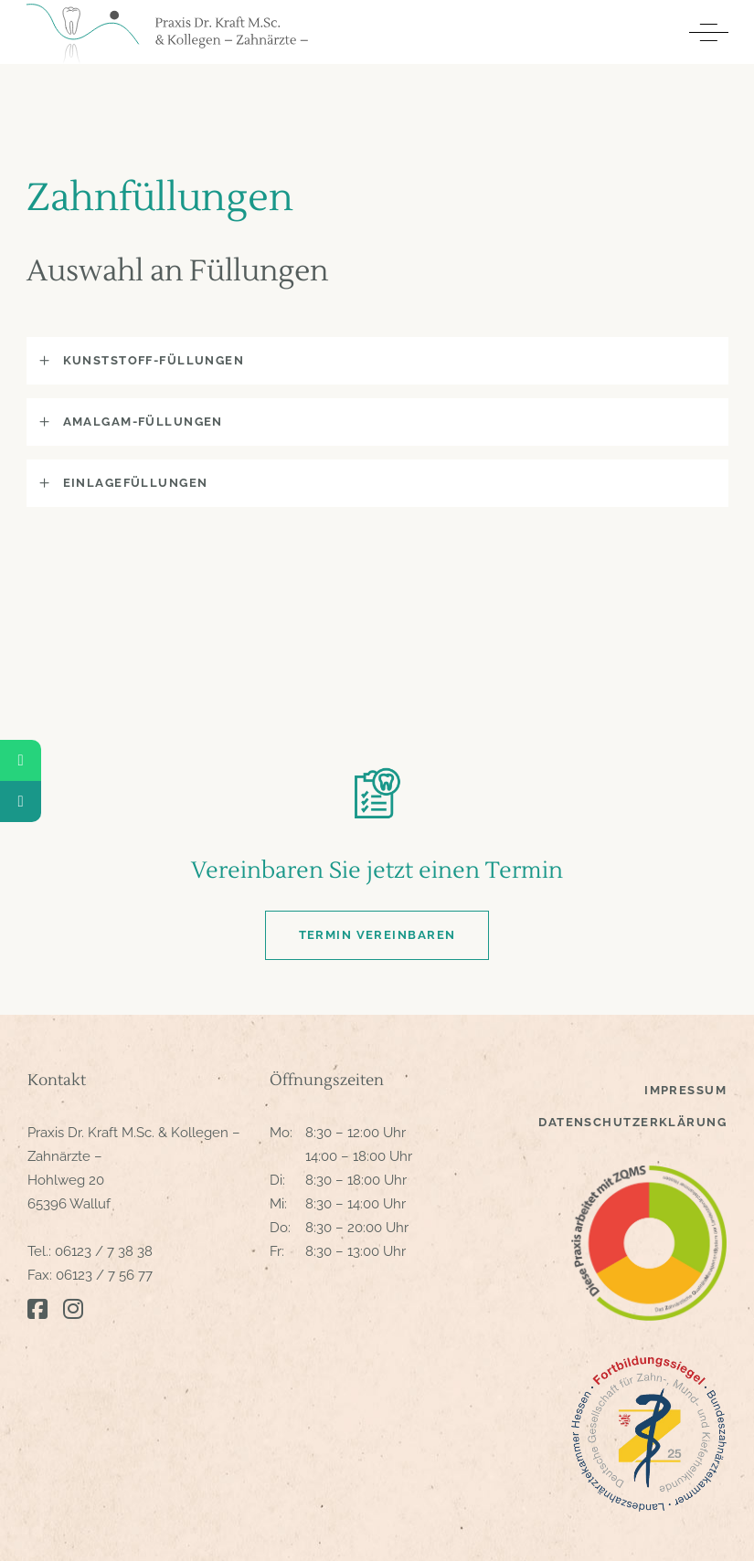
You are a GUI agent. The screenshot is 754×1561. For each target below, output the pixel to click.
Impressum (685, 1090)
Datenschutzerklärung (632, 1122)
